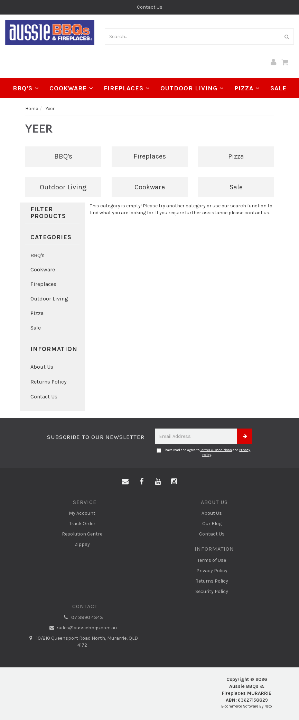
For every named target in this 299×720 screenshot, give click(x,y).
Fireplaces (127, 88)
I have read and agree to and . (203, 452)
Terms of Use (211, 560)
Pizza (247, 88)
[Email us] (125, 482)
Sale (278, 88)
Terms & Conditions (216, 450)
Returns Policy (48, 381)
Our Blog (212, 523)
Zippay (82, 544)
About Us (41, 366)
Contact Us (149, 7)
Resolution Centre (82, 534)
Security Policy (211, 591)
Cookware (71, 88)
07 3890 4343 (82, 617)
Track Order (82, 523)
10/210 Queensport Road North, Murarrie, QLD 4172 (82, 641)
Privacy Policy (211, 571)
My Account (82, 513)
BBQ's (26, 88)
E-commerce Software (239, 706)
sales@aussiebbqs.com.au (82, 627)
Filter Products (48, 213)
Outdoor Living (192, 88)
